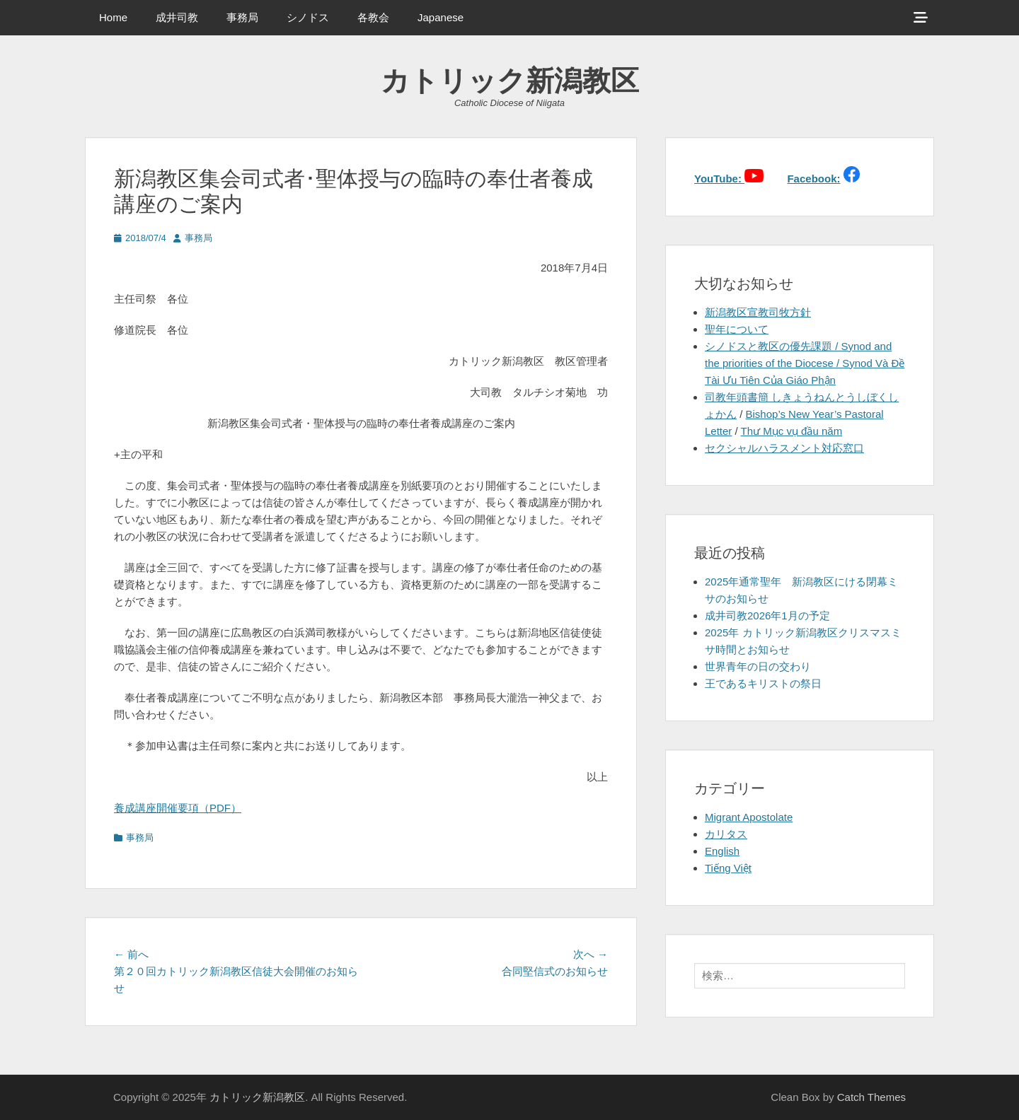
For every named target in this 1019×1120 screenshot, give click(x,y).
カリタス (726, 834)
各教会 (373, 17)
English (722, 851)
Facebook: (813, 179)
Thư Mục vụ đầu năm (792, 431)
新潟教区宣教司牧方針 (758, 312)
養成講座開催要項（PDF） (177, 808)
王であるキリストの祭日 (763, 683)
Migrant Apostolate (749, 817)
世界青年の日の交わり (758, 666)
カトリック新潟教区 (510, 80)
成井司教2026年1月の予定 (767, 615)
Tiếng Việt (728, 868)
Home (113, 17)
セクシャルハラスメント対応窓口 (784, 448)
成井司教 (177, 17)
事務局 (242, 17)
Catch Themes (871, 1097)
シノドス (308, 17)
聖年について (736, 329)
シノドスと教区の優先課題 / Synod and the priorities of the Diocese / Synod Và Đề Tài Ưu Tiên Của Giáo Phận (804, 363)
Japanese (441, 17)
